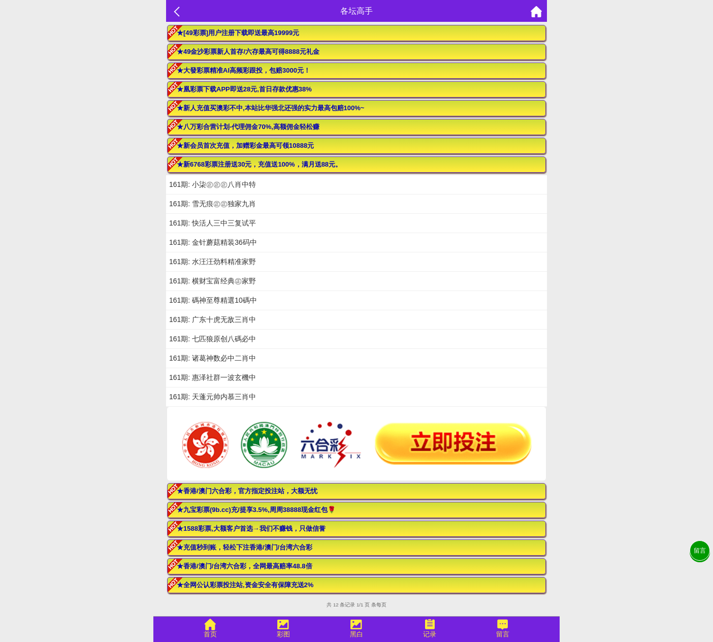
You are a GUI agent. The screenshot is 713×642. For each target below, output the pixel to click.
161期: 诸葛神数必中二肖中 (212, 358)
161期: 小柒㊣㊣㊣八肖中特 (212, 184)
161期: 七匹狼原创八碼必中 (212, 339)
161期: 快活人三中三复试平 (212, 223)
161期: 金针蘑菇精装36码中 (213, 242)
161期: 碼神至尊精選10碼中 (213, 300)
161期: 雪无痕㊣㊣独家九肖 (212, 204)
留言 (700, 550)
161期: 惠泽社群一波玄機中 (212, 377)
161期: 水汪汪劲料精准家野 (212, 262)
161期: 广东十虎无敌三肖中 (212, 319)
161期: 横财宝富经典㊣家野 (212, 281)
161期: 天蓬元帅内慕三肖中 (212, 397)
